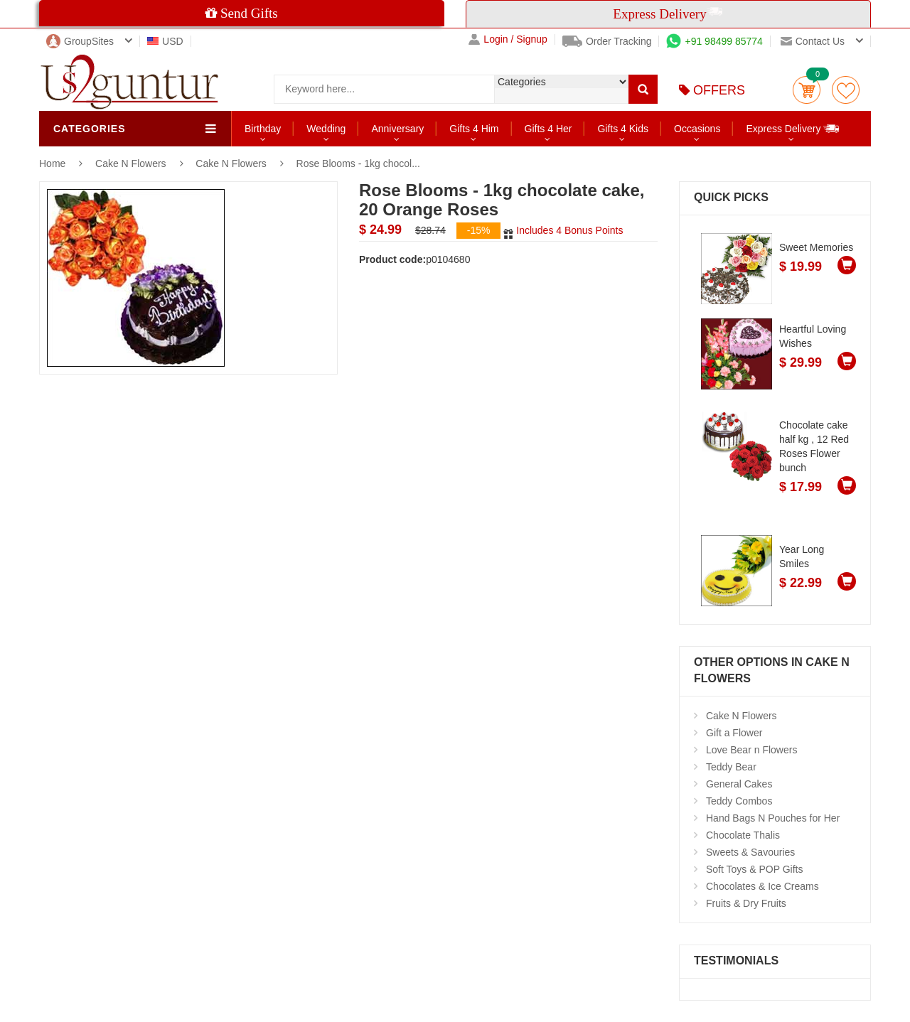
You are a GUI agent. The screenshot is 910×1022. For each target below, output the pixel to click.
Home (52, 163)
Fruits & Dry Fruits (746, 903)
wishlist (846, 90)
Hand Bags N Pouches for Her (773, 818)
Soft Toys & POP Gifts (754, 869)
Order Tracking (607, 41)
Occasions (697, 128)
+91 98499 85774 (714, 41)
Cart (806, 90)
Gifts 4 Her (548, 128)
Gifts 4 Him (473, 128)
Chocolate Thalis (743, 835)
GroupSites (80, 41)
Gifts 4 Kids (622, 128)
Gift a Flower (734, 732)
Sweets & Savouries (750, 852)
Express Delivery (793, 128)
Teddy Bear (731, 767)
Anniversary (397, 128)
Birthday (263, 128)
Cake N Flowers (131, 163)
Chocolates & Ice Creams (762, 886)
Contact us (813, 41)
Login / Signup (508, 39)
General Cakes (739, 784)
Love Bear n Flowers (751, 749)
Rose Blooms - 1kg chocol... (358, 163)
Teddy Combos (739, 801)
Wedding (326, 128)
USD (165, 41)
